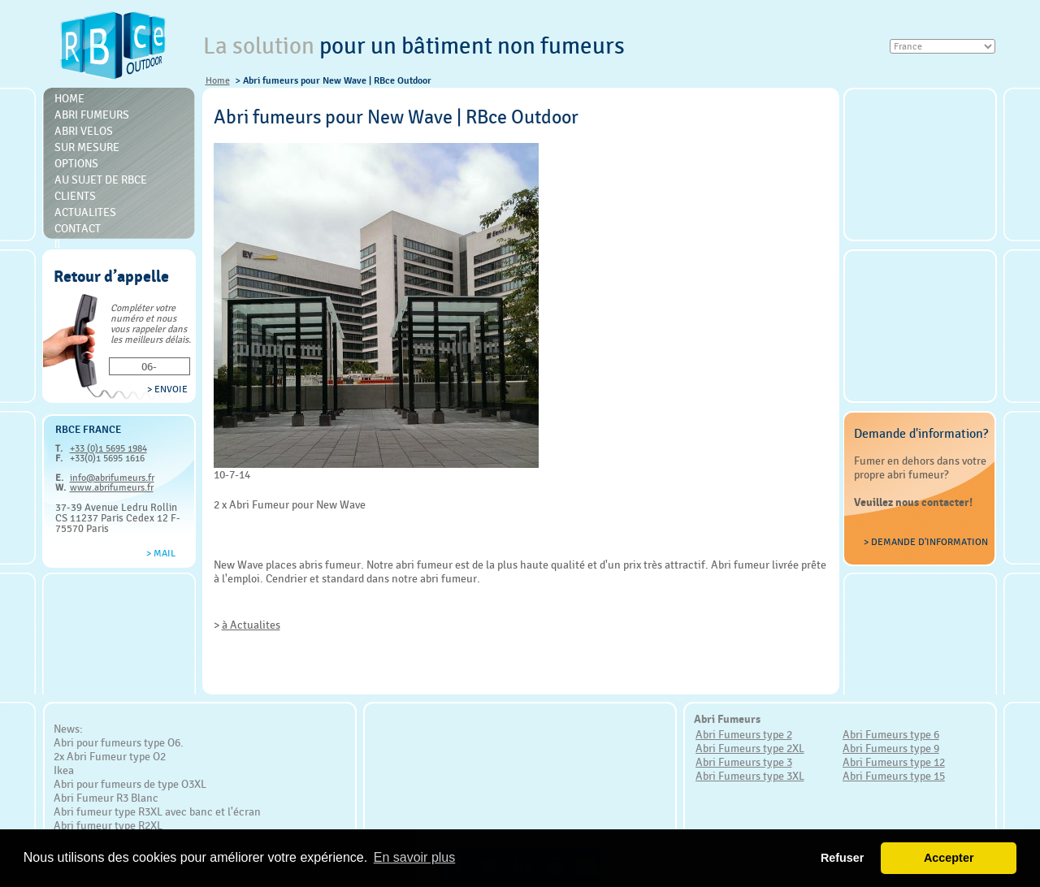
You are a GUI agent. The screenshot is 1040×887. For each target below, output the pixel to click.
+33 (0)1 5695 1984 (108, 448)
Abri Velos (83, 130)
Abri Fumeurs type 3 (744, 761)
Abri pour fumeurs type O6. (119, 742)
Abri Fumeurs (91, 114)
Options (76, 163)
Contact (77, 228)
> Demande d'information (926, 541)
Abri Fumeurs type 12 (894, 761)
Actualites (85, 212)
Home (218, 80)
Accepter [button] (949, 857)
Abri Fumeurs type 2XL (750, 748)
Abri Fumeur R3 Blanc (106, 797)
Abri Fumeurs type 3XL (750, 775)
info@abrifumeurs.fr (112, 477)
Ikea (64, 770)
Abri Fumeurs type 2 (744, 734)
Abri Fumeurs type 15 (894, 775)
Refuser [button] (842, 857)
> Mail (161, 553)
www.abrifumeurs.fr (112, 487)
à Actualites (251, 624)
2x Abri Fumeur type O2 (110, 756)
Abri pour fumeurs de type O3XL (130, 783)
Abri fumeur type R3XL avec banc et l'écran (157, 811)
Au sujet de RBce (100, 179)
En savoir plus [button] (415, 857)
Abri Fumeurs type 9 (891, 748)
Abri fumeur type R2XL (108, 825)
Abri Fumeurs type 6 (891, 734)
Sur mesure (86, 147)
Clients (75, 195)
